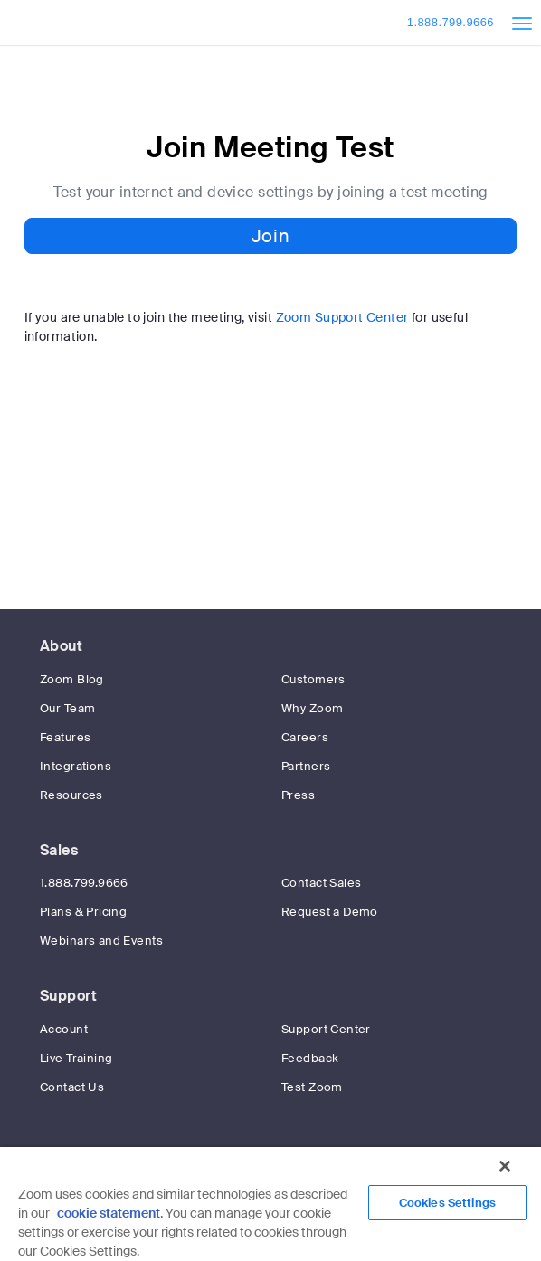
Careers (304, 737)
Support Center (326, 1029)
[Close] (504, 1166)
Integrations (75, 766)
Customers (313, 679)
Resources (71, 795)
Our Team (67, 708)
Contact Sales (321, 882)
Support (68, 995)
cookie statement (108, 1213)
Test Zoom (312, 1087)
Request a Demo (329, 911)
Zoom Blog (72, 679)
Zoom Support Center (342, 317)
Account (64, 1029)
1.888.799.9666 (450, 22)
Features (65, 737)
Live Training (76, 1058)
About (61, 645)
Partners (305, 766)
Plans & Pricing (83, 911)
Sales (59, 850)
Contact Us (72, 1087)
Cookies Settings (447, 1202)
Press (298, 795)
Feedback (309, 1058)
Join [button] (270, 236)
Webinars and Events (101, 940)
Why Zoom (312, 708)
